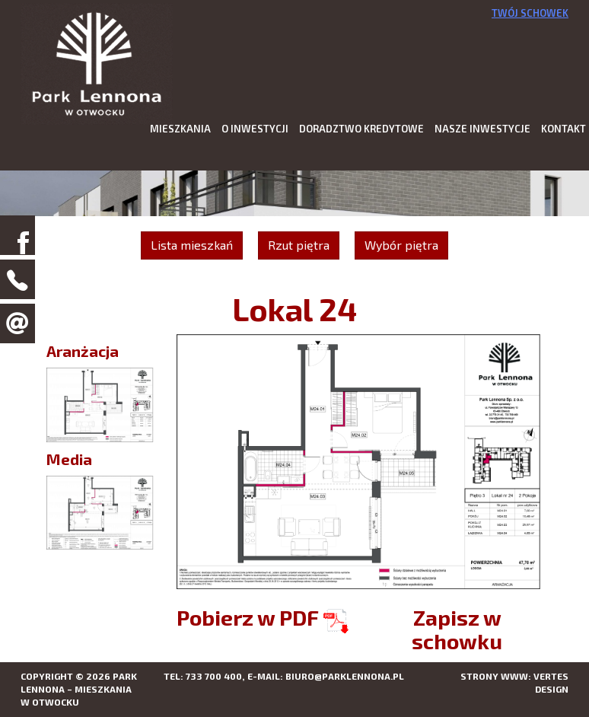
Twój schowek (530, 13)
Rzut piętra (299, 244)
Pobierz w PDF (263, 617)
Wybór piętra (401, 244)
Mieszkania (180, 129)
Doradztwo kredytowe (361, 129)
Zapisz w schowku (457, 629)
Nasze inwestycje (482, 129)
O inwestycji (254, 129)
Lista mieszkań (192, 244)
